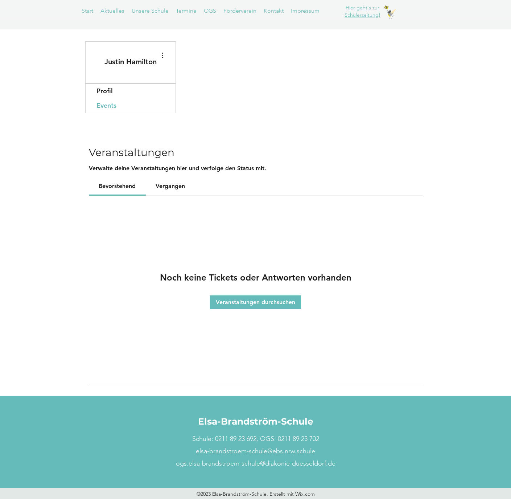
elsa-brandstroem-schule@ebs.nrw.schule (255, 451)
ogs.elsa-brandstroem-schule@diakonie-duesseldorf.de (255, 463)
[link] (117, 186)
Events (106, 105)
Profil (104, 91)
